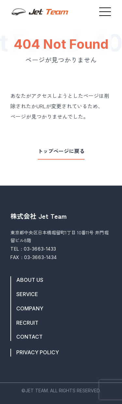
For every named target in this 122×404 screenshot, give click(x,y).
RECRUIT (27, 323)
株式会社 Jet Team (38, 216)
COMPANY (29, 309)
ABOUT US (29, 280)
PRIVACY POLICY (37, 352)
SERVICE (27, 294)
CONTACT (29, 337)
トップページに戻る (61, 151)
